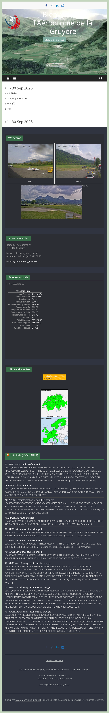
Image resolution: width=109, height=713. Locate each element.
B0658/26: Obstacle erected (18, 485)
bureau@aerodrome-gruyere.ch (22, 261)
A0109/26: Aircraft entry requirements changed (28, 611)
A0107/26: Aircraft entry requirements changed (28, 563)
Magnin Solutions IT (31, 699)
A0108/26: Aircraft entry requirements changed (28, 587)
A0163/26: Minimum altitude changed (23, 551)
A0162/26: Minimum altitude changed (23, 540)
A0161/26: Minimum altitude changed (23, 529)
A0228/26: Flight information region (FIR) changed (29, 499)
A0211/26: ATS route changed (19, 517)
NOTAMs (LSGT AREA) (24, 455)
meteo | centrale (51, 376)
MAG (17, 699)
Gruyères (48, 379)
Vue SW (54, 186)
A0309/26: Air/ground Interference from (24, 464)
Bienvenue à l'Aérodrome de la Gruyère (62, 23)
